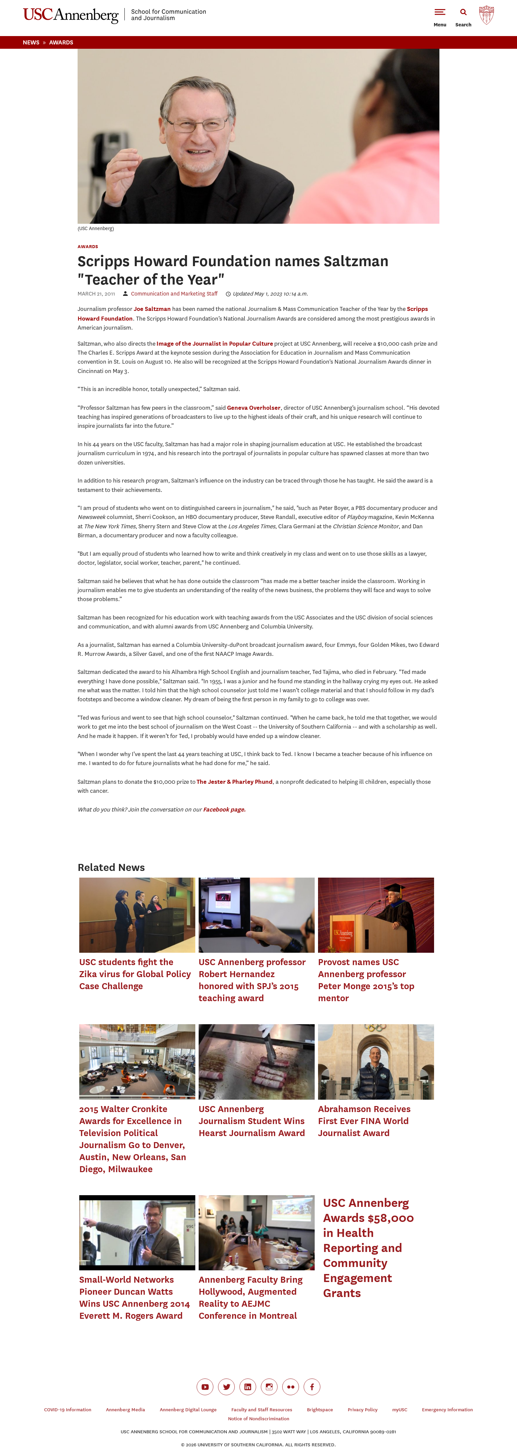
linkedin (247, 1387)
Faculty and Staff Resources (261, 1410)
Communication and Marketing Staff (174, 293)
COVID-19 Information (67, 1410)
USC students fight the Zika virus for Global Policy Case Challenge (135, 974)
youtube (205, 1387)
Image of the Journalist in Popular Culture (215, 343)
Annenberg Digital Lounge (188, 1410)
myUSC (399, 1410)
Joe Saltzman (152, 308)
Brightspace (320, 1410)
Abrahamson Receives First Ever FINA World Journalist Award (364, 1121)
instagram (269, 1387)
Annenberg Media (125, 1410)
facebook (312, 1387)
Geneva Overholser (254, 407)
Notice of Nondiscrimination (258, 1419)
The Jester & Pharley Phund (235, 781)
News (31, 42)
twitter (226, 1387)
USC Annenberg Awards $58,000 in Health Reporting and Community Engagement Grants (368, 1248)
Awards (61, 42)
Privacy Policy (363, 1410)
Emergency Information (447, 1410)
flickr (290, 1387)
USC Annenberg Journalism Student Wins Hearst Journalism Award (252, 1121)
